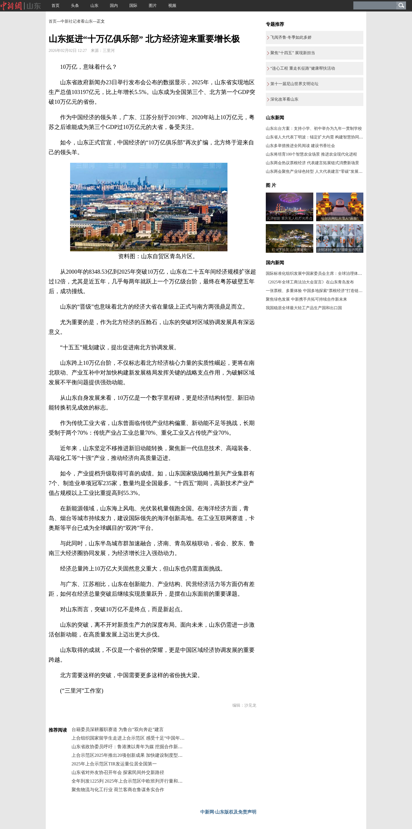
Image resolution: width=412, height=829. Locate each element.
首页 (56, 5)
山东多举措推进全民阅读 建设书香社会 (300, 146)
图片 (153, 5)
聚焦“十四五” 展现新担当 (292, 53)
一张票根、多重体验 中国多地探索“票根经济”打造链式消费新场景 (324, 291)
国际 (133, 5)
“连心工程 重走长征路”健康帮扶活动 (302, 68)
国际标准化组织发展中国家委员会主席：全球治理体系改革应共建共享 (328, 273)
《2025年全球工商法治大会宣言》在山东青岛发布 (310, 282)
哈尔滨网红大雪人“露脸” (339, 218)
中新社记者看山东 (77, 21)
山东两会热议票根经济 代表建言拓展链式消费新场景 (312, 163)
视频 (172, 5)
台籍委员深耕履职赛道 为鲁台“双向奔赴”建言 (118, 729)
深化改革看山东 (284, 99)
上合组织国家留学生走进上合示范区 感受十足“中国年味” (129, 738)
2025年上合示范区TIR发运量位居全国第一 (114, 763)
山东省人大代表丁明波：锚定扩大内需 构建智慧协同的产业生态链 (324, 137)
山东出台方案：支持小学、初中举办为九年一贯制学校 (314, 128)
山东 (94, 5)
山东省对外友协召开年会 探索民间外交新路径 (118, 772)
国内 (114, 5)
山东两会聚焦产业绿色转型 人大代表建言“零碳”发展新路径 (318, 171)
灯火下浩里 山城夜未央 (289, 250)
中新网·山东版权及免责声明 (228, 812)
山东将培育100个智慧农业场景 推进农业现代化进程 (311, 154)
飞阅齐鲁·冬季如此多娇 (291, 37)
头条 (75, 5)
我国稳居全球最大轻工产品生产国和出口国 (304, 308)
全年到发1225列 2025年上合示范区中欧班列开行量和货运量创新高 (138, 781)
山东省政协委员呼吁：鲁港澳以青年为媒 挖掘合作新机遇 (129, 746)
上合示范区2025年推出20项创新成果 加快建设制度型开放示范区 (136, 755)
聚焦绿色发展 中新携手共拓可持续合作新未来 (306, 299)
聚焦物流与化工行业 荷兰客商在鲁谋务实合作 (118, 789)
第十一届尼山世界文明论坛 (294, 84)
